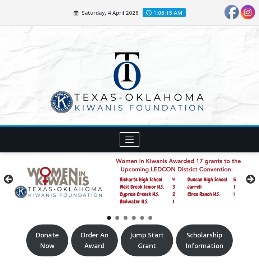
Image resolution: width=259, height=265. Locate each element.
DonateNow (47, 240)
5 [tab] (142, 218)
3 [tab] (126, 218)
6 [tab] (150, 218)
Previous (9, 179)
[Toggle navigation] (129, 139)
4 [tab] (134, 218)
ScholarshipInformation (204, 240)
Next (250, 179)
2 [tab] (117, 218)
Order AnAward (94, 240)
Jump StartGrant (147, 240)
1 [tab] (109, 218)
